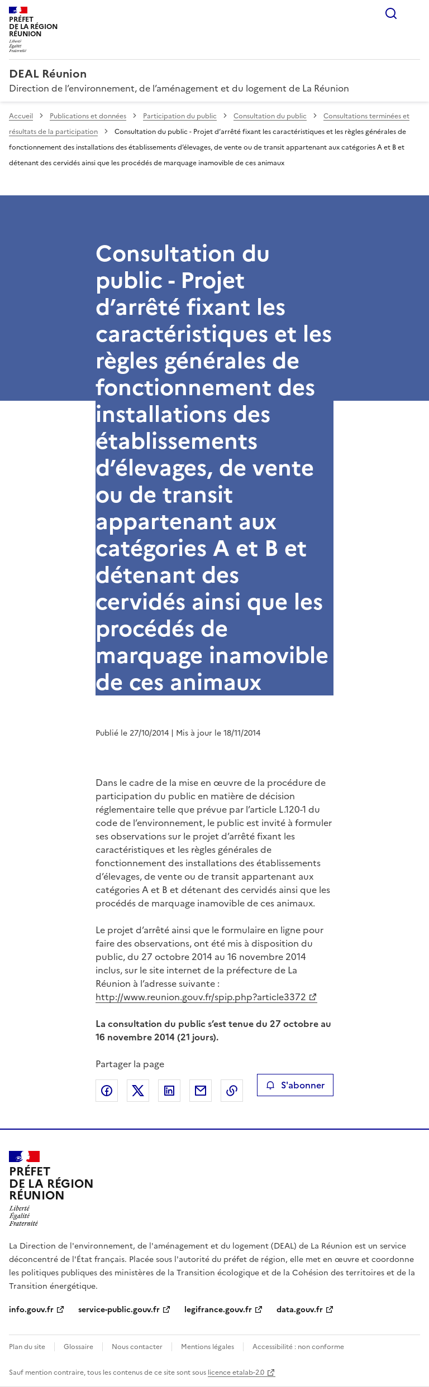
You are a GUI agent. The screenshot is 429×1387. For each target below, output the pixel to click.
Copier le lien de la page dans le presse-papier (232, 1090)
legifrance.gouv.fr (218, 1310)
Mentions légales (207, 1347)
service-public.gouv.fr (119, 1310)
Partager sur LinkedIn (169, 1090)
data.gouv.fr (300, 1310)
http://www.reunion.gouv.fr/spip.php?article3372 (201, 997)
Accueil (21, 116)
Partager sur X (138, 1090)
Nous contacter (137, 1347)
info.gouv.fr (31, 1310)
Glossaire (78, 1347)
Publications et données (88, 116)
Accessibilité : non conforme (298, 1347)
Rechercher (391, 13)
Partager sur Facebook (107, 1090)
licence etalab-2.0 (236, 1372)
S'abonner (295, 1085)
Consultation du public (270, 116)
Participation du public (180, 116)
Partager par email (200, 1090)
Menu (413, 13)
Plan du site (27, 1347)
